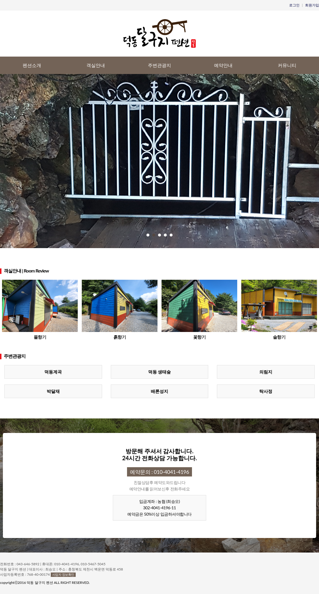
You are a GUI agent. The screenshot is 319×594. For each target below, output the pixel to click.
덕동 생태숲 (159, 371)
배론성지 (159, 391)
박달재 (53, 391)
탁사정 (265, 391)
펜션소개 (32, 65)
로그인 (294, 5)
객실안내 (95, 65)
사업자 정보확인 (63, 574)
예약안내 (223, 65)
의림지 (265, 371)
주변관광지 (159, 65)
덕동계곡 (53, 371)
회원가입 (312, 5)
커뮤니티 (287, 65)
